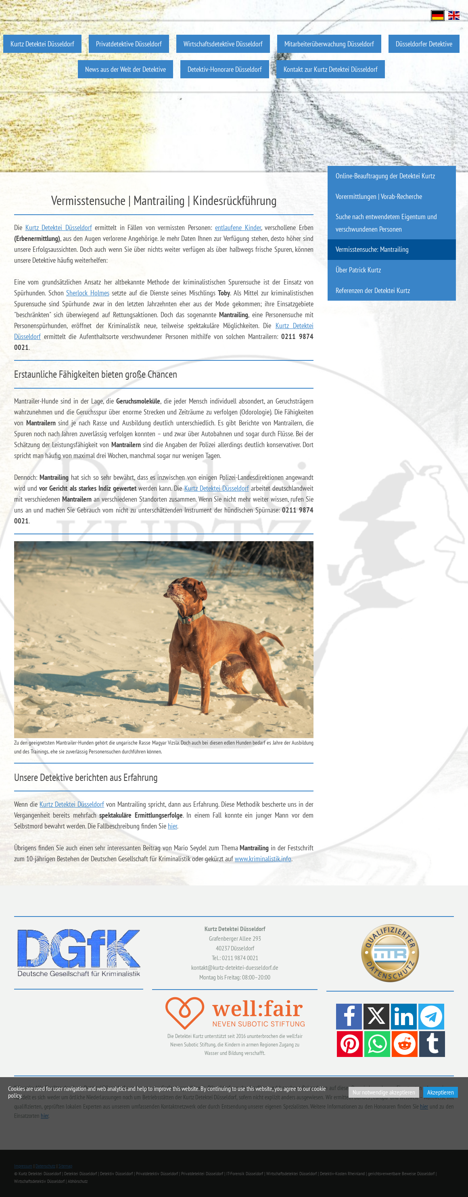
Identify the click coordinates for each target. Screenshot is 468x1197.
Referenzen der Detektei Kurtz (373, 290)
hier (172, 826)
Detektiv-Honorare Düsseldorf (225, 69)
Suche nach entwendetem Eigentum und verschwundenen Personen (386, 223)
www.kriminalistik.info (263, 858)
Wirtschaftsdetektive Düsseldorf (223, 43)
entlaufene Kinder (238, 227)
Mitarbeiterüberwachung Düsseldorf (329, 43)
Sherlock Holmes (87, 292)
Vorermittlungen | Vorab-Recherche (379, 196)
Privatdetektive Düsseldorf (129, 43)
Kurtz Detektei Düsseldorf (42, 43)
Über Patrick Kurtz (358, 269)
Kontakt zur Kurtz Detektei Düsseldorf (331, 69)
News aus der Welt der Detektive (125, 69)
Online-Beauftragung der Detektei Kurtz (385, 175)
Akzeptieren (440, 1092)
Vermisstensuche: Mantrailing (372, 249)
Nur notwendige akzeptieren (384, 1092)
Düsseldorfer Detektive (424, 43)
